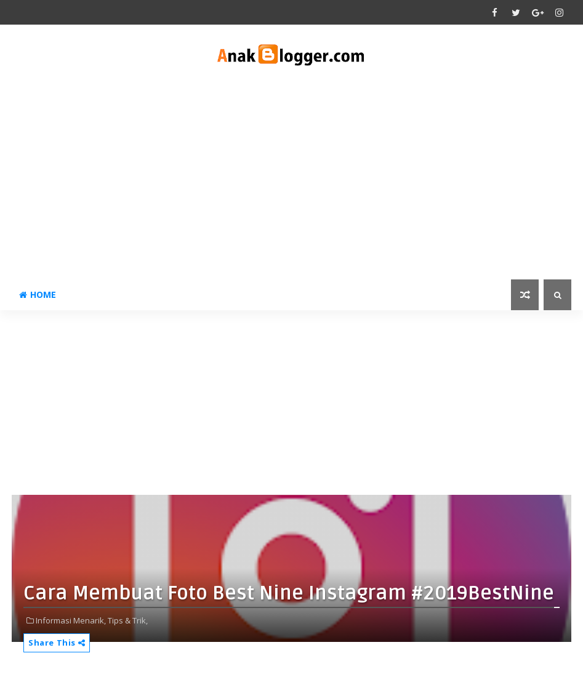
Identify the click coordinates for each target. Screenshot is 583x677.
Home (37, 294)
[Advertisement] (291, 175)
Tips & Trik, (128, 620)
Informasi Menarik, (71, 620)
